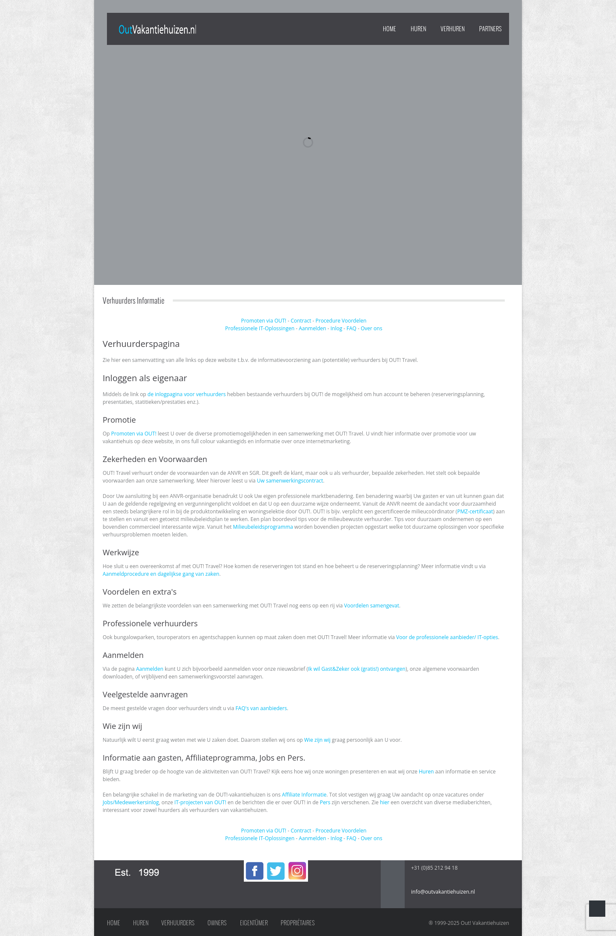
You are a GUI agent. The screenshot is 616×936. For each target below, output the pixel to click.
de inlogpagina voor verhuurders (187, 394)
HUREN (418, 29)
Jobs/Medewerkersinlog (131, 802)
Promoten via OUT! (263, 320)
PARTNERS (490, 29)
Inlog (336, 328)
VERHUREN (453, 29)
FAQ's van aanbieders (261, 708)
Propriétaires (298, 923)
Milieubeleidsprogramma (263, 526)
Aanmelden (312, 328)
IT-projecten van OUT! (200, 802)
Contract (300, 320)
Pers (325, 802)
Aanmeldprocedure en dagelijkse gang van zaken (161, 574)
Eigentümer (254, 923)
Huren (426, 771)
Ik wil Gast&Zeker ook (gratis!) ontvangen (357, 668)
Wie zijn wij (317, 739)
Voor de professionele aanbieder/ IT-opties (447, 637)
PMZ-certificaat (475, 511)
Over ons (371, 328)
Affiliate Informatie (304, 794)
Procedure (328, 320)
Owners (217, 923)
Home (389, 29)
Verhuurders (178, 923)
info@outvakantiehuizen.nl (443, 891)
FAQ (351, 328)
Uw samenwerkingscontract (290, 480)
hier (384, 802)
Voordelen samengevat (371, 605)
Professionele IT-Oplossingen (259, 328)
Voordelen (354, 320)
